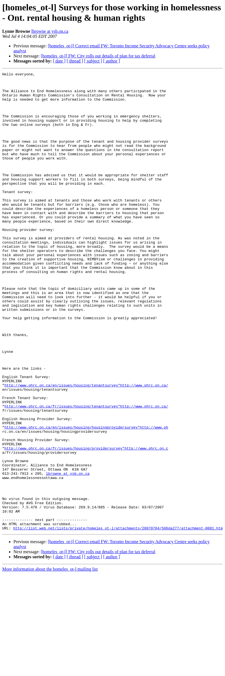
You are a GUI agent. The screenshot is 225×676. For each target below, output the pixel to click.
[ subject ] (93, 61)
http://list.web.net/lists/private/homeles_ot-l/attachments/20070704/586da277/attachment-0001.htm (118, 619)
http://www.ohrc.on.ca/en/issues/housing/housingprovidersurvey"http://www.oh (86, 498)
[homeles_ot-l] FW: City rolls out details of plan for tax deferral (98, 56)
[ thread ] (75, 61)
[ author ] (111, 61)
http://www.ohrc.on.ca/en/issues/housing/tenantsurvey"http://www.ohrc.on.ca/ (86, 448)
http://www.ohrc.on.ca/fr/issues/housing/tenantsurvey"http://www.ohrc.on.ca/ (86, 473)
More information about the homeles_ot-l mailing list (50, 660)
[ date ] (59, 61)
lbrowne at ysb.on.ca (49, 31)
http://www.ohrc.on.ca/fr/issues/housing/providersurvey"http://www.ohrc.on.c (86, 523)
